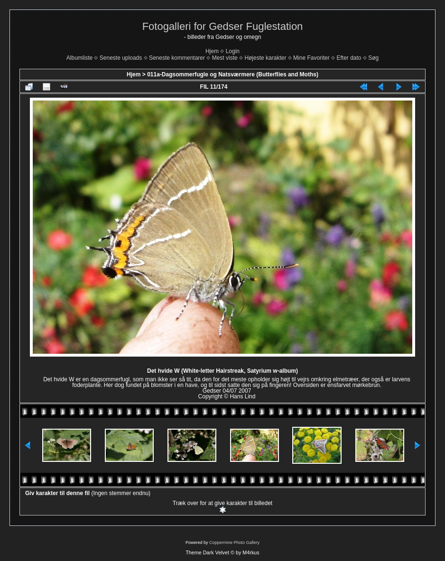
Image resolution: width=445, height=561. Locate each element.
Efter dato (348, 58)
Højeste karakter (265, 58)
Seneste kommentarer (177, 58)
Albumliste (79, 58)
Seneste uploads (121, 58)
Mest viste (225, 58)
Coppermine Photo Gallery (234, 542)
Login (233, 51)
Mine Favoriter (311, 58)
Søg (373, 58)
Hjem (212, 51)
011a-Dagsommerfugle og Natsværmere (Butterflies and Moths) (232, 74)
